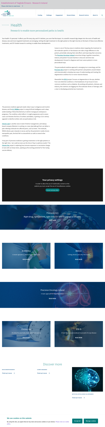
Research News (71, 15)
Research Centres (84, 15)
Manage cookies (91, 421)
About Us (95, 15)
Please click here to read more (10, 6)
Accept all (77, 421)
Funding (40, 15)
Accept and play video (52, 190)
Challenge (49, 15)
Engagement (59, 15)
